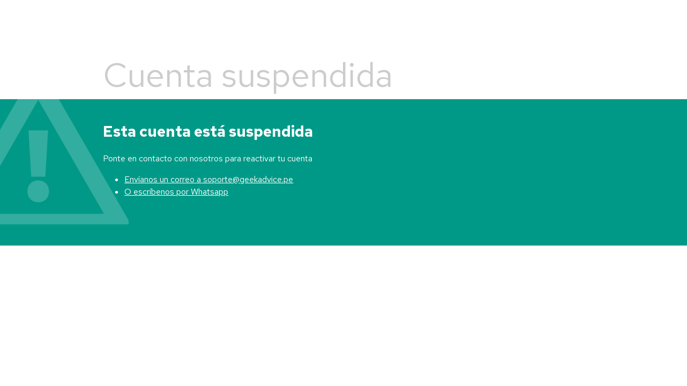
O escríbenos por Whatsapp (176, 191)
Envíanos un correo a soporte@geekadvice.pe (208, 179)
